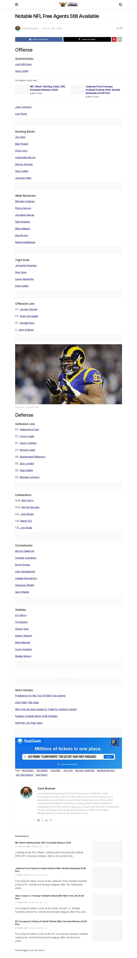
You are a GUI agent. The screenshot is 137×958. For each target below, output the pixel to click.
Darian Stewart (23, 635)
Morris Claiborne (24, 551)
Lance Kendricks (24, 279)
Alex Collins (21, 171)
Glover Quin (22, 628)
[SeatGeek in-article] (68, 752)
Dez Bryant (21, 235)
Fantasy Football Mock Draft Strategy (36, 716)
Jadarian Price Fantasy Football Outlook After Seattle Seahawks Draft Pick (103, 90)
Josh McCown (23, 64)
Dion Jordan (27, 463)
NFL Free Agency (24, 775)
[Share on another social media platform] (119, 39)
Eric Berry (21, 615)
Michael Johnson (29, 477)
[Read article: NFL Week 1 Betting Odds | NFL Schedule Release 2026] (21, 89)
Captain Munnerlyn (26, 578)
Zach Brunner (30, 28)
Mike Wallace (22, 228)
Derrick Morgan (30, 507)
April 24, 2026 (92, 97)
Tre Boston (21, 622)
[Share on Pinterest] (114, 39)
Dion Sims (20, 272)
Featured (56, 770)
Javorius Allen (23, 177)
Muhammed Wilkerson (32, 456)
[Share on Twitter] (87, 39)
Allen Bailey (26, 470)
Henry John (23, 875)
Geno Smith (21, 71)
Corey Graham (23, 649)
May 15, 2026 (36, 93)
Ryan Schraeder (29, 316)
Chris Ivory (21, 150)
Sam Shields (22, 591)
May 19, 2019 (49, 28)
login (24, 950)
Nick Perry (27, 500)
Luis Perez (21, 113)
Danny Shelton (28, 443)
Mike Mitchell (22, 642)
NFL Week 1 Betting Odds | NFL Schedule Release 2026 (43, 842)
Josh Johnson (23, 106)
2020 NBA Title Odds (27, 702)
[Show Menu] (16, 4)
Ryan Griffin (21, 285)
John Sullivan (26, 329)
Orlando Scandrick (25, 557)
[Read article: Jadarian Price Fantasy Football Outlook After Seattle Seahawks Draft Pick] (77, 89)
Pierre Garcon (23, 208)
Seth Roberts (22, 221)
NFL (60, 28)
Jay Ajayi (20, 137)
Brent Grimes (22, 564)
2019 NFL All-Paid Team (28, 722)
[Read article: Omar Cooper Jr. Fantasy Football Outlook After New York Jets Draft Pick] (107, 904)
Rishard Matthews (25, 242)
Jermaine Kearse (24, 214)
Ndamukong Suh (29, 429)
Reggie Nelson (23, 656)
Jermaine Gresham (26, 265)
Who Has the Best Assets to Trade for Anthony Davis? (46, 709)
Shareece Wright (24, 585)
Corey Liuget (27, 436)
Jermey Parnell (28, 309)
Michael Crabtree (25, 201)
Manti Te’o (26, 520)
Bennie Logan (27, 449)
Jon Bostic (26, 527)
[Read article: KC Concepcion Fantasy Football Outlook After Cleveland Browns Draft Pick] (107, 930)
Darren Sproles (24, 164)
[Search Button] (120, 4)
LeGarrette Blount (25, 157)
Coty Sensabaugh (25, 571)
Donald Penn (27, 322)
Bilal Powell (21, 143)
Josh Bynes (27, 514)
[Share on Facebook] (39, 39)
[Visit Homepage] (68, 4)
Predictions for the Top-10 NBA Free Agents (40, 695)
